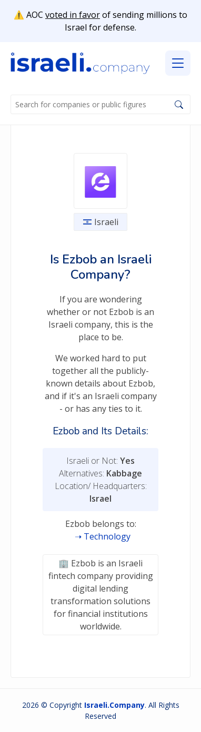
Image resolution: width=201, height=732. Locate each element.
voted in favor (72, 15)
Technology (107, 536)
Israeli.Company (114, 705)
